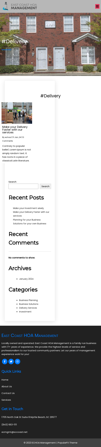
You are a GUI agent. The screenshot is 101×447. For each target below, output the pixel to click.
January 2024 (26, 278)
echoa (8, 137)
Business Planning (28, 300)
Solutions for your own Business (29, 223)
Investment (25, 311)
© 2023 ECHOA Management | (41, 442)
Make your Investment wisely (28, 208)
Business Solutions (28, 304)
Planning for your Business (27, 219)
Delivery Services (28, 307)
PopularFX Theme (67, 442)
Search (12, 181)
